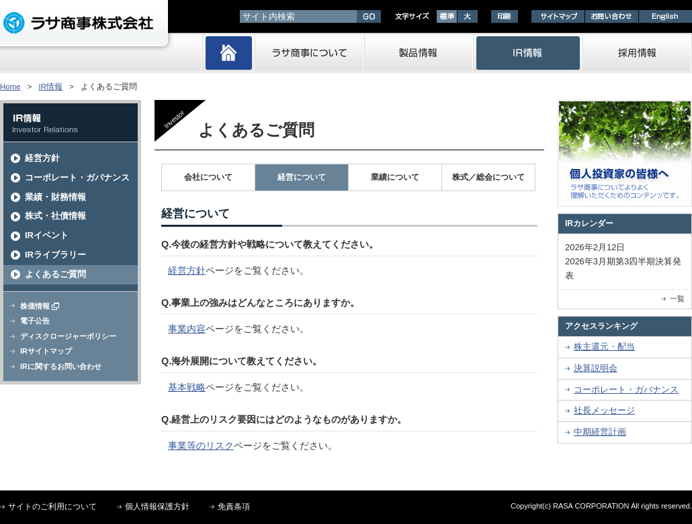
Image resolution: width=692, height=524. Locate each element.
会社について (208, 177)
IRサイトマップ (46, 351)
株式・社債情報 (55, 216)
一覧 (677, 299)
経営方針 (42, 158)
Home (10, 87)
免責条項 (234, 507)
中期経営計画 (600, 432)
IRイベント (47, 235)
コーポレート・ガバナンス (77, 177)
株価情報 (39, 306)
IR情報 (50, 87)
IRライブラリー (55, 255)
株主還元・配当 (604, 347)
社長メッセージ (604, 410)
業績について (395, 177)
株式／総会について (488, 177)
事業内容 (187, 328)
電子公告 (35, 321)
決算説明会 (595, 368)
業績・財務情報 (55, 197)
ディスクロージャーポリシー (68, 336)
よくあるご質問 (55, 274)
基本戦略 (187, 387)
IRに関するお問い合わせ (60, 366)
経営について (301, 177)
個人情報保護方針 (157, 507)
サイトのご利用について (52, 507)
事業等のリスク (201, 445)
